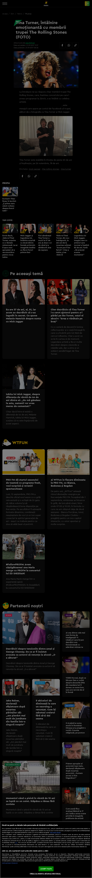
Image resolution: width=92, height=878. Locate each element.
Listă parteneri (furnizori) (10, 863)
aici (16, 842)
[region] (46, 849)
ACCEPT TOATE (46, 869)
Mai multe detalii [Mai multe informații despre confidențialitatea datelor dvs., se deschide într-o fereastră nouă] (55, 832)
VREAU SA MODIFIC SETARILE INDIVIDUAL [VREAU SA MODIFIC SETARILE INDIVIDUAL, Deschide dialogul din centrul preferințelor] (45, 874)
